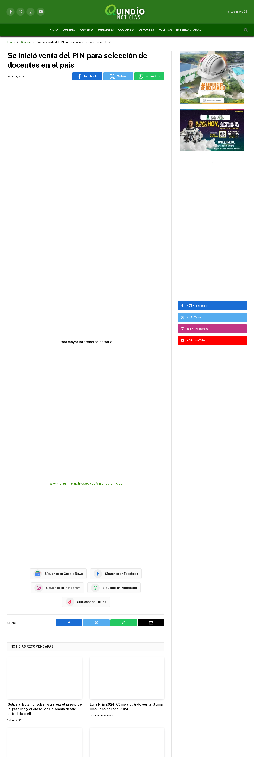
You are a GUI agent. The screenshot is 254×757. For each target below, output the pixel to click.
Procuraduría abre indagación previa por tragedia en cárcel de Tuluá (123, 655)
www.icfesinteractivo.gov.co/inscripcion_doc (86, 362)
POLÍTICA (165, 29)
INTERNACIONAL (188, 29)
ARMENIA (86, 29)
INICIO (53, 29)
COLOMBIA (126, 29)
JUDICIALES (106, 29)
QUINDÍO (68, 29)
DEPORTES (146, 29)
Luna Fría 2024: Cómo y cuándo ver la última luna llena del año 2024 (126, 585)
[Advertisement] (86, 144)
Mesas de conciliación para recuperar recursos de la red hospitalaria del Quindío (42, 655)
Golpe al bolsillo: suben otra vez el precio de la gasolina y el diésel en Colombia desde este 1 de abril (44, 587)
